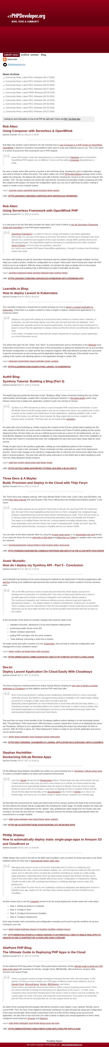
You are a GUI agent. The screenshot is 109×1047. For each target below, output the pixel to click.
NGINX (77, 792)
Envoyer (31, 1018)
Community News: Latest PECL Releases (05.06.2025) (30, 104)
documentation (54, 792)
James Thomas (18, 245)
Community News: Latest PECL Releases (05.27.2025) (30, 89)
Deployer (43, 1018)
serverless (42, 190)
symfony (21, 463)
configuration (54, 737)
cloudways (38, 737)
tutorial (35, 190)
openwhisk (27, 190)
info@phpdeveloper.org (72, 1045)
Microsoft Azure (32, 984)
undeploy (54, 819)
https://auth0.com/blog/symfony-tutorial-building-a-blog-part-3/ (42, 468)
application (40, 361)
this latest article (78, 398)
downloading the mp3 (85, 534)
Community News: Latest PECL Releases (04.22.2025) (30, 111)
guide (11, 1023)
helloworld (45, 273)
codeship (59, 929)
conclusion (45, 651)
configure (58, 273)
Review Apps (46, 780)
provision (49, 545)
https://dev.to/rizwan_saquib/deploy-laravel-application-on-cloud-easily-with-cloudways (55, 742)
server (66, 545)
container (55, 361)
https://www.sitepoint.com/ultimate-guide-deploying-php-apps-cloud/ (44, 1029)
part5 (38, 651)
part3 (38, 463)
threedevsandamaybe (17, 545)
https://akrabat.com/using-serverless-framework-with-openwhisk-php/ (45, 278)
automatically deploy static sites (45, 861)
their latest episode (17, 500)
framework (22, 273)
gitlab (11, 819)
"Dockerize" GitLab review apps (88, 771)
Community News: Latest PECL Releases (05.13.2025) (30, 100)
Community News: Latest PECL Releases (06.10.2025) (30, 81)
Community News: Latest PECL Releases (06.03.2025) (30, 85)
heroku (49, 463)
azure (48, 1023)
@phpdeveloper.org (14, 64)
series (33, 463)
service (20, 190)
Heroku (43, 984)
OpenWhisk (8, 148)
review (16, 819)
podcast (30, 545)
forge (57, 1023)
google (36, 1023)
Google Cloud (18, 984)
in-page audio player (61, 534)
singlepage (25, 929)
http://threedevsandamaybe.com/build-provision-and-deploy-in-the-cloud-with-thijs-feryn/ (56, 551)
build (43, 545)
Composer (74, 160)
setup (51, 273)
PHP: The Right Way (72, 119)
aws (53, 1023)
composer (13, 190)
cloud (62, 545)
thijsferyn (37, 545)
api (23, 651)
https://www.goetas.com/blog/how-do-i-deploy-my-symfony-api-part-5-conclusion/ (51, 657)
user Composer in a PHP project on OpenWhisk (81, 145)
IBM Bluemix (53, 984)
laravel (32, 361)
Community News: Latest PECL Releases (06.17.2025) (30, 77)
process (67, 929)
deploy (50, 190)
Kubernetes (49, 644)
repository (70, 419)
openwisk (36, 273)
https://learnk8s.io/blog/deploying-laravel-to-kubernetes (39, 367)
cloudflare (52, 929)
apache (56, 190)
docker (48, 361)
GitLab (23, 780)
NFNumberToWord (73, 174)
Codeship (34, 901)
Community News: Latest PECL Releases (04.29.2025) (30, 108)
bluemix (43, 1023)
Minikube (92, 345)
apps (31, 819)
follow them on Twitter (66, 537)
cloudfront (43, 929)
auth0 (11, 463)
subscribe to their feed (42, 537)
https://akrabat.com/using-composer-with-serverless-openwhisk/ (42, 196)
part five (6, 582)
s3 (38, 929)
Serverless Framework (22, 234)
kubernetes (13, 361)
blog (15, 463)
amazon (33, 929)
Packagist (74, 157)
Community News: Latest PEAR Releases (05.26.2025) (30, 92)
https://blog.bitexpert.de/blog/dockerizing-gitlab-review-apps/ (41, 825)
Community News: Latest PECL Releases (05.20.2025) (30, 96)
